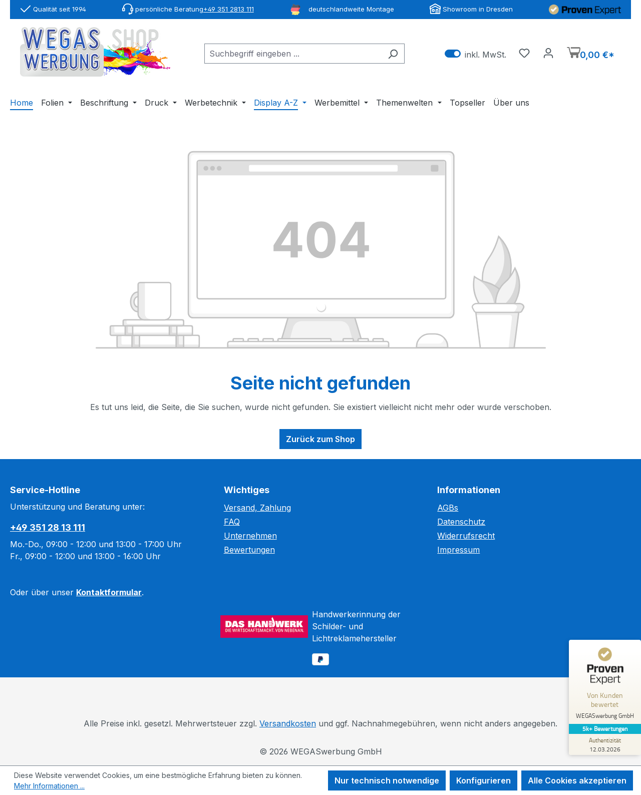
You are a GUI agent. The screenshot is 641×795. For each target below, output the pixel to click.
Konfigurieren (483, 780)
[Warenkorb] (590, 54)
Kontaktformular (109, 592)
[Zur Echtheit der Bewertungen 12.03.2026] (603, 744)
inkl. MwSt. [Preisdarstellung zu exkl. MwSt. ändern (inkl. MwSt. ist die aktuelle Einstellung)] (475, 54)
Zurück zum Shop (320, 439)
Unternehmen (250, 536)
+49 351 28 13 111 (47, 527)
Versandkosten (287, 723)
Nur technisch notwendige (387, 780)
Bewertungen (249, 550)
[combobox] (293, 54)
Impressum (458, 550)
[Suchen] (393, 54)
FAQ (232, 522)
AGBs (447, 508)
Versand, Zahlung (257, 508)
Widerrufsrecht (466, 536)
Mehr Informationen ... (49, 785)
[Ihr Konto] (548, 53)
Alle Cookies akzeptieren (577, 780)
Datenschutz (461, 522)
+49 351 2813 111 (228, 9)
